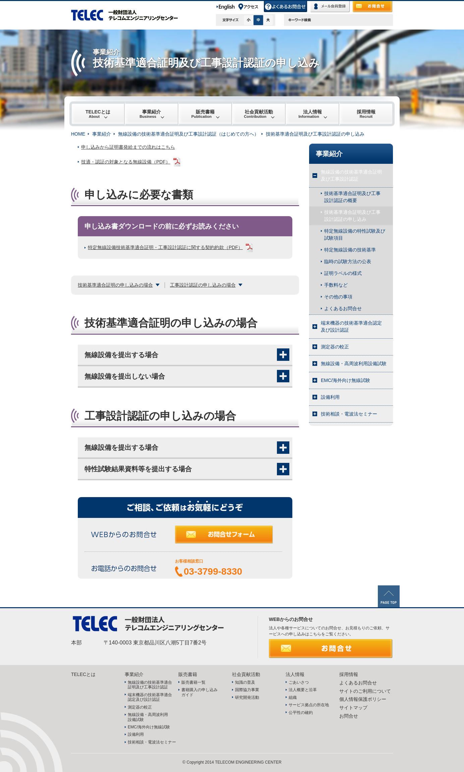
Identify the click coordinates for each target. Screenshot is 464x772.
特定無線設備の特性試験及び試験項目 (354, 234)
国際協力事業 (247, 689)
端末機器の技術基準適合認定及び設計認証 (351, 326)
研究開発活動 (247, 697)
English (227, 6)
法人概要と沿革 (303, 689)
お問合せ (373, 6)
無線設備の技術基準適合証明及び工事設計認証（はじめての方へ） (188, 134)
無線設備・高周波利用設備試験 (354, 363)
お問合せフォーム (228, 538)
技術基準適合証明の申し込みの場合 (115, 285)
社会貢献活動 (258, 113)
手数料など (336, 285)
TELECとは (97, 113)
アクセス (251, 6)
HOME (78, 134)
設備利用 (330, 397)
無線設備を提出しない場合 (124, 376)
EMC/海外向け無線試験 (345, 380)
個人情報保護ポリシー (362, 699)
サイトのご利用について (365, 691)
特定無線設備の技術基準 (350, 249)
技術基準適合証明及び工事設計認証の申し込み (352, 215)
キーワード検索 (299, 20)
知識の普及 (245, 682)
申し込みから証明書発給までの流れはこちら (128, 147)
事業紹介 (150, 113)
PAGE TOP (389, 596)
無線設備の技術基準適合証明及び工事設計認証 (351, 175)
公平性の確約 (301, 712)
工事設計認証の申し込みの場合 (203, 285)
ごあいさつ (299, 682)
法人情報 (310, 113)
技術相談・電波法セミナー (349, 414)
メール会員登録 (330, 6)
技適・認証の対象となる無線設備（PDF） (125, 161)
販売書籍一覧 (193, 682)
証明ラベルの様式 (343, 273)
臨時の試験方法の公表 (347, 261)
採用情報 (366, 113)
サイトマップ (353, 707)
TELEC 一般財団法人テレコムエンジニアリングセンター (128, 15)
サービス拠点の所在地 (309, 705)
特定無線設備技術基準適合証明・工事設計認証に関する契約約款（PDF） (165, 247)
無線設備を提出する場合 (121, 354)
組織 (293, 697)
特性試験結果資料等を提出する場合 (138, 469)
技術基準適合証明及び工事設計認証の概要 (352, 197)
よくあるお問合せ (286, 6)
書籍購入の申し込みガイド (199, 692)
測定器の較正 (335, 346)
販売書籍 (203, 113)
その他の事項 (338, 296)
